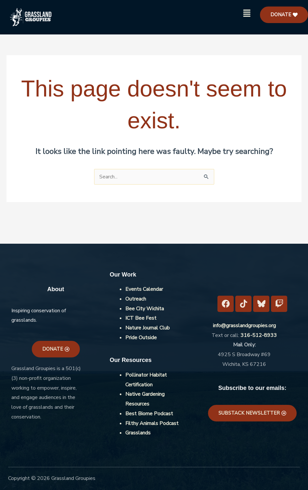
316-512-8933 (258, 335)
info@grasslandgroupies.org (244, 325)
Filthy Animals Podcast (152, 423)
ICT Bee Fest (140, 318)
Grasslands (138, 432)
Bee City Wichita (144, 308)
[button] (246, 13)
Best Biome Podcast (149, 413)
